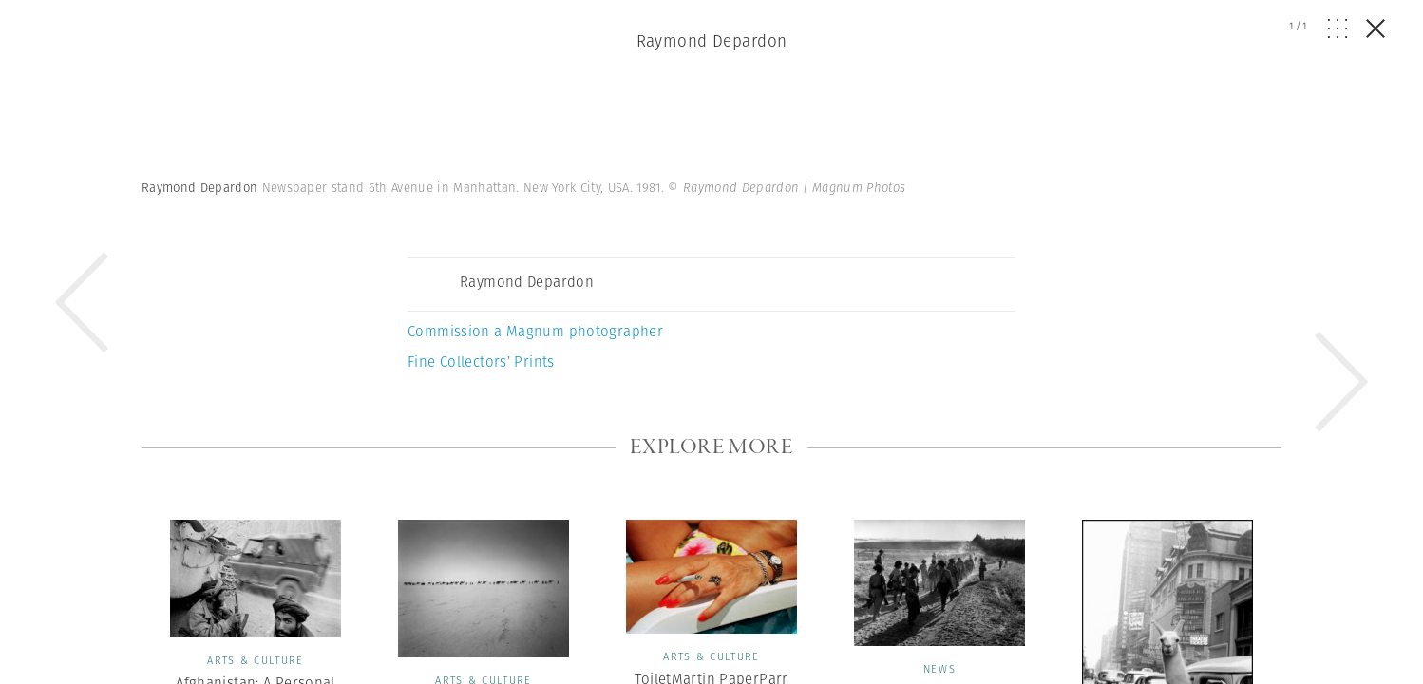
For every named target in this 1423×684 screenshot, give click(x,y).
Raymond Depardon (711, 40)
